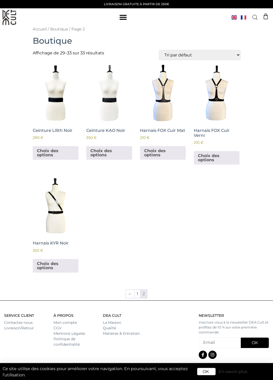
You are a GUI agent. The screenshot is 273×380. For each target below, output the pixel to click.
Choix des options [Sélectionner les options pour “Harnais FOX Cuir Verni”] (208, 157)
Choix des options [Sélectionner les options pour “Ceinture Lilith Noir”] (47, 152)
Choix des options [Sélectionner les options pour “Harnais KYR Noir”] (47, 265)
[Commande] (200, 55)
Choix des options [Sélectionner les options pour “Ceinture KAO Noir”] (101, 152)
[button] (123, 17)
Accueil (40, 29)
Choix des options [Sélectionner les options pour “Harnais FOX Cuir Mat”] (155, 152)
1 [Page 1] (137, 293)
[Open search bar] (255, 17)
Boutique (59, 29)
